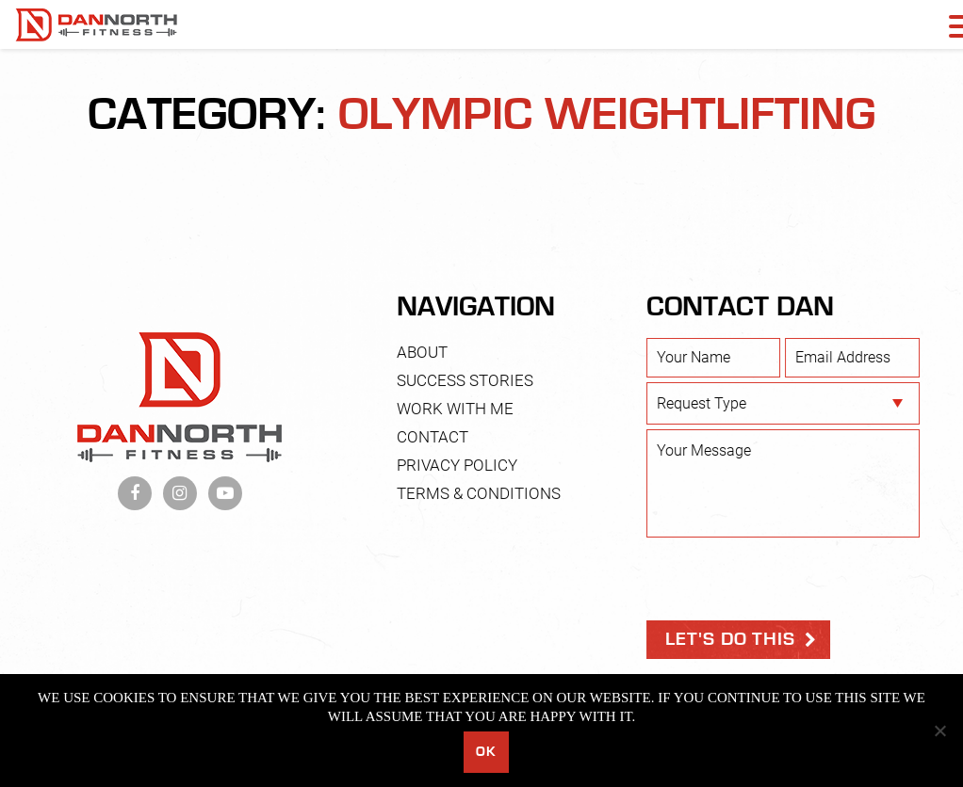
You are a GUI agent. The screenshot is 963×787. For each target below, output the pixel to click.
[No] (939, 730)
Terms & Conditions (479, 493)
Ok (486, 752)
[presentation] (789, 579)
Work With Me (455, 408)
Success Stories (465, 380)
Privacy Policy (457, 465)
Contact (432, 436)
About (422, 352)
